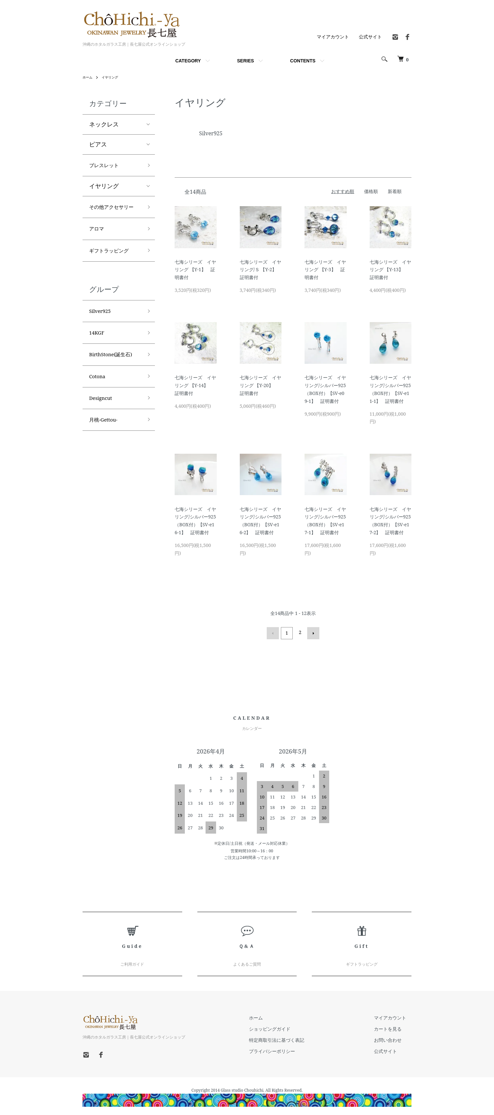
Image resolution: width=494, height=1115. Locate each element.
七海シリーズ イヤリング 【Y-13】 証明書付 (390, 270)
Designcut (103, 423)
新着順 (395, 191)
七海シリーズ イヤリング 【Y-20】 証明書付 (260, 385)
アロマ (98, 243)
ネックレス (104, 124)
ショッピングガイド (285, 1027)
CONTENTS (302, 60)
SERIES (245, 60)
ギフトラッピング (112, 267)
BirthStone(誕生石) (115, 376)
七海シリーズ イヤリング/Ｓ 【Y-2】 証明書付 (261, 270)
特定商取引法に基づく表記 (292, 1038)
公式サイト (370, 36)
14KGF (98, 353)
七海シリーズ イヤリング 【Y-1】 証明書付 (195, 270)
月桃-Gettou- (106, 447)
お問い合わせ (393, 1038)
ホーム (88, 77)
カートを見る (393, 1027)
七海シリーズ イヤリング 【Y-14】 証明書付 (195, 385)
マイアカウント (333, 36)
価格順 (371, 191)
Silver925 (102, 329)
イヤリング (113, 77)
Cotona (99, 400)
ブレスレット (107, 166)
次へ (312, 632)
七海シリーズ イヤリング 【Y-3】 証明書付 (325, 270)
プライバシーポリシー (288, 1049)
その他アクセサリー (112, 215)
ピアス (98, 144)
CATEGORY (188, 60)
